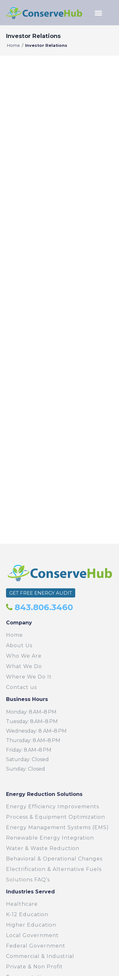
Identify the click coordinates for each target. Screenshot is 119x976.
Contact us (21, 687)
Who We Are (24, 656)
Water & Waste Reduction (42, 848)
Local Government (32, 935)
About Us (19, 645)
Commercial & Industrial (40, 956)
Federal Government (35, 946)
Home (13, 45)
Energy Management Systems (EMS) (57, 827)
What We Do (24, 666)
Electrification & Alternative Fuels (54, 869)
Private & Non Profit (34, 967)
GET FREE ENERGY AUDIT (40, 593)
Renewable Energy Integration (50, 838)
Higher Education (31, 925)
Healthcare (22, 904)
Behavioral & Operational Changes (54, 859)
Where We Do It (29, 677)
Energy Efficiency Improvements (52, 807)
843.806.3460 (42, 607)
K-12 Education (27, 914)
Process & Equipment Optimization (55, 817)
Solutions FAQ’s (28, 880)
